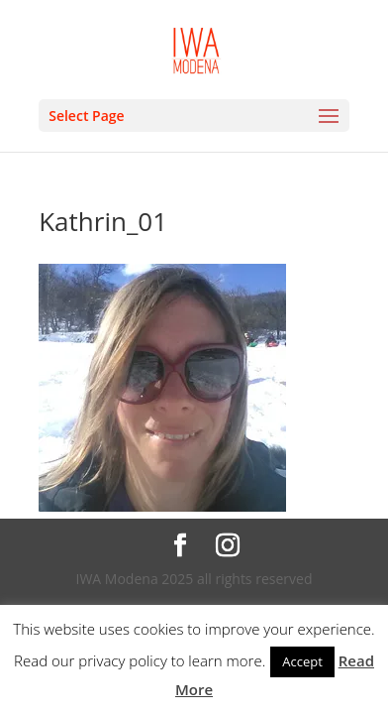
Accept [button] (302, 661)
